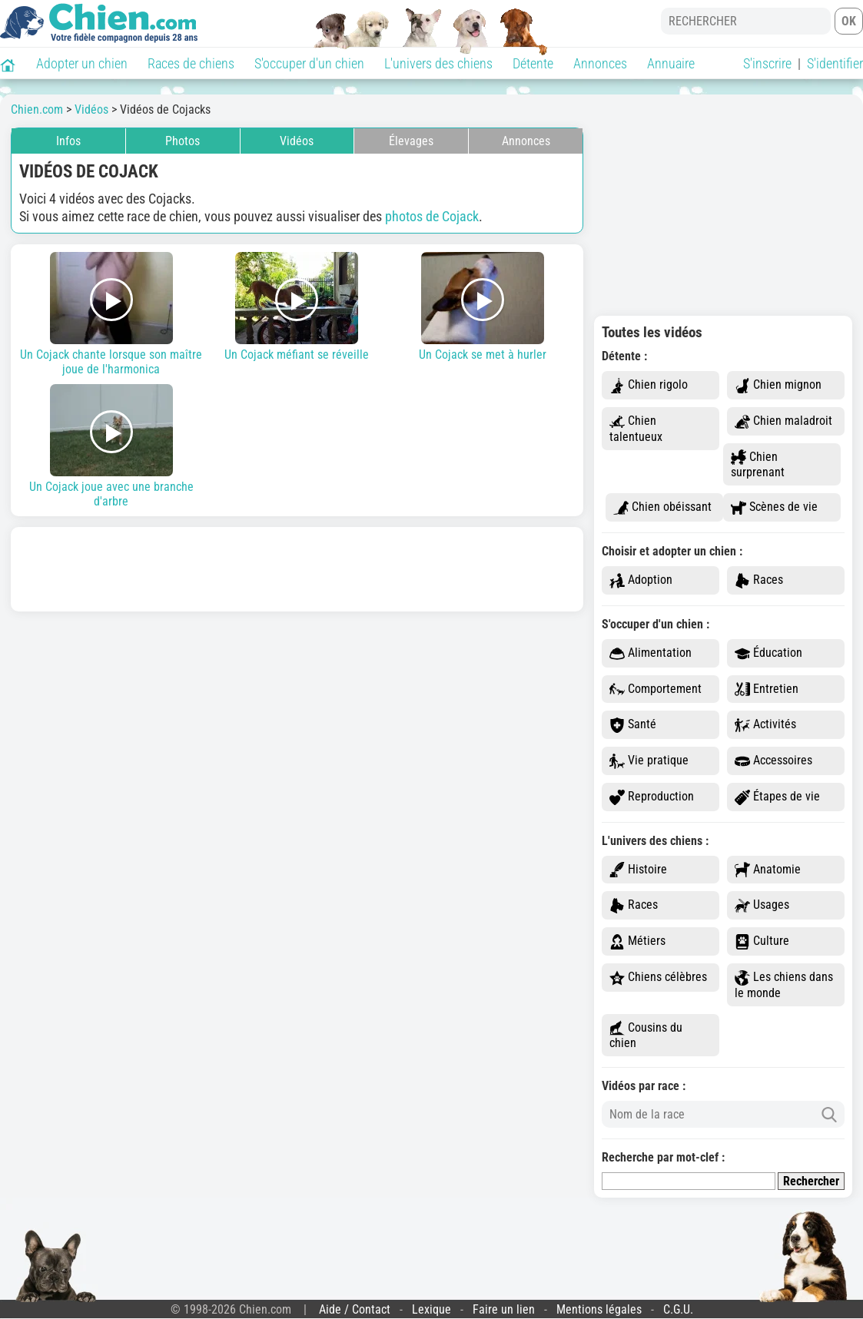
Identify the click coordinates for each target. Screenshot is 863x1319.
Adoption (640, 580)
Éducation (768, 653)
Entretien (766, 689)
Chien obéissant (662, 507)
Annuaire (671, 63)
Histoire (638, 870)
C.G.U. (678, 1309)
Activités (765, 725)
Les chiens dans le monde (784, 984)
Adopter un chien (82, 63)
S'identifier (835, 63)
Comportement (655, 689)
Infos (68, 141)
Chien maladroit (783, 421)
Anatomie (768, 870)
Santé (632, 725)
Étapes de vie (777, 797)
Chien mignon (778, 385)
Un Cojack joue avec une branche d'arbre (111, 446)
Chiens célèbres (658, 977)
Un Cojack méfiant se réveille (297, 307)
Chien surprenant (758, 464)
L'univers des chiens (438, 63)
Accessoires (773, 761)
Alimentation (650, 653)
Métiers (637, 941)
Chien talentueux (635, 428)
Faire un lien (504, 1309)
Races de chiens (191, 63)
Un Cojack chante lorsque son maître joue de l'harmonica (111, 314)
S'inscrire (767, 63)
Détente (533, 63)
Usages (762, 905)
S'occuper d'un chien (309, 63)
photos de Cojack (432, 216)
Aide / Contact (354, 1309)
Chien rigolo (648, 385)
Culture (762, 941)
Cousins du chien (645, 1035)
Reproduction (651, 797)
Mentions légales (599, 1309)
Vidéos (297, 141)
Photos (182, 141)
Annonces (600, 63)
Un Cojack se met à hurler (483, 307)
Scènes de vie (774, 507)
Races (759, 580)
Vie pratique (649, 761)
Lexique (431, 1309)
